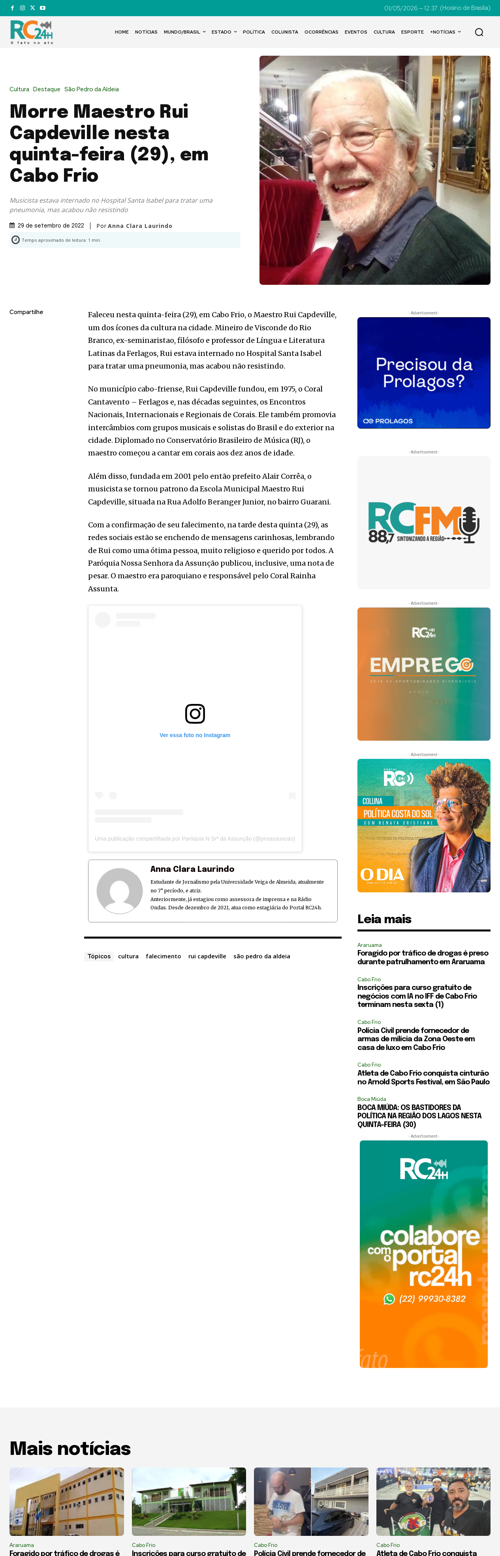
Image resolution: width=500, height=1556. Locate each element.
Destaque (48, 89)
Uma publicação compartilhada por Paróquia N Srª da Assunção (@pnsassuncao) (195, 838)
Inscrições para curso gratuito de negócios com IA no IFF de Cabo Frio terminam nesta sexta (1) (417, 996)
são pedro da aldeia (261, 956)
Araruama (369, 945)
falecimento (163, 956)
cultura (128, 956)
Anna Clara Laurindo (140, 226)
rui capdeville (207, 956)
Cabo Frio (369, 979)
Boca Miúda (371, 1099)
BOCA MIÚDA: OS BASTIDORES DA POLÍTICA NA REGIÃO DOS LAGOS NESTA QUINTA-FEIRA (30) (419, 1116)
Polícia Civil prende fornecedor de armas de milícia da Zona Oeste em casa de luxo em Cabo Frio (416, 1039)
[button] (479, 32)
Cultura (21, 89)
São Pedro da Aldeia (93, 89)
